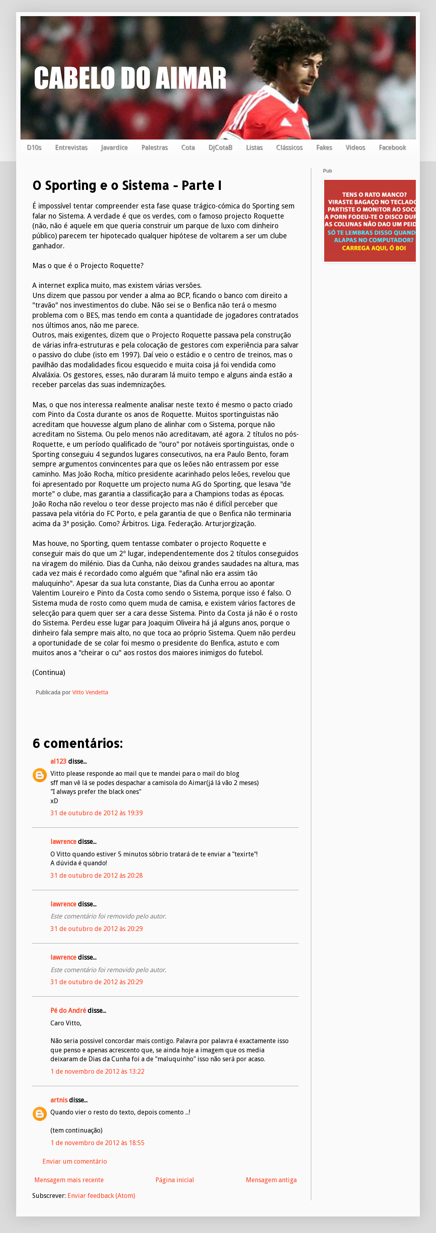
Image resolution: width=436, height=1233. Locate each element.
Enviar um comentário (74, 1161)
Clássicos (289, 147)
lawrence (63, 842)
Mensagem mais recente (69, 1180)
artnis (58, 1100)
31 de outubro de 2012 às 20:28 (96, 875)
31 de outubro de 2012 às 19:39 (96, 813)
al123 (58, 761)
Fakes (324, 147)
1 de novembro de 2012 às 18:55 (97, 1143)
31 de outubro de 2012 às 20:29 (96, 929)
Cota (188, 147)
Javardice (114, 147)
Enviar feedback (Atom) (101, 1196)
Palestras (154, 147)
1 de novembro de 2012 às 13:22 (97, 1071)
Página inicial (174, 1180)
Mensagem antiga (271, 1180)
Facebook (392, 147)
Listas (254, 147)
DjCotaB (220, 147)
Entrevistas (71, 147)
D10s (34, 147)
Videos (355, 147)
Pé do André (68, 1010)
